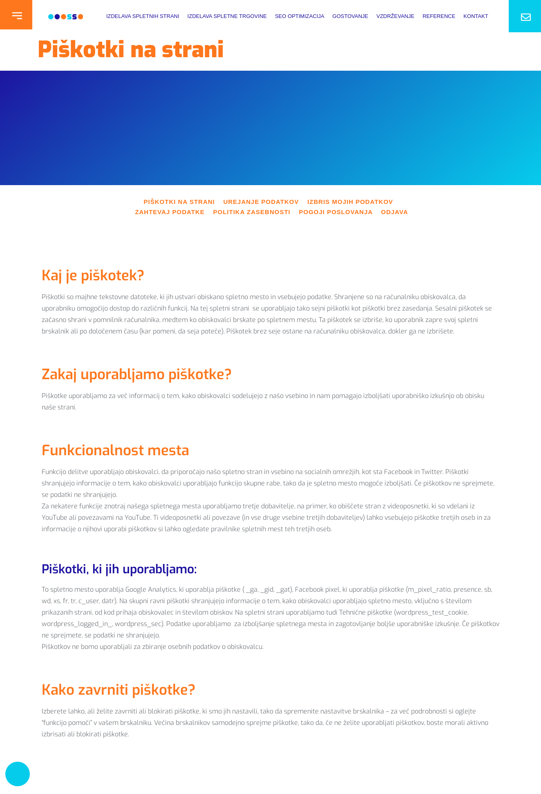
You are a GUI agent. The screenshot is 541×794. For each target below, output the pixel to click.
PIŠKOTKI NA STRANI (184, 201)
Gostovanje (351, 16)
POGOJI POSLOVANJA (340, 211)
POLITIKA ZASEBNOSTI (256, 211)
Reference (439, 16)
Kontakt (475, 16)
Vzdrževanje (395, 16)
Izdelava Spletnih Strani (142, 16)
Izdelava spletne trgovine (227, 16)
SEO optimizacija (299, 16)
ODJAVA (394, 211)
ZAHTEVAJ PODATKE (174, 211)
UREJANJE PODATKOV (265, 201)
